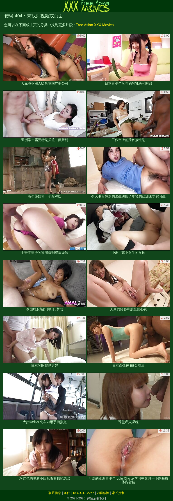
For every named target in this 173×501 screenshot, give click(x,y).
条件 (67, 493)
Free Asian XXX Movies (95, 25)
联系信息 (54, 493)
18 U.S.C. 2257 (83, 493)
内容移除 (103, 493)
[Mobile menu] (4, 6)
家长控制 (118, 493)
